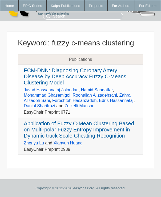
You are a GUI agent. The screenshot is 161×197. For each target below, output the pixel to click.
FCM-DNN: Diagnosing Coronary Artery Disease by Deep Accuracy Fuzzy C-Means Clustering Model (75, 76)
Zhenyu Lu (34, 143)
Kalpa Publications (65, 6)
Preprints (96, 6)
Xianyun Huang (68, 143)
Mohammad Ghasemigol (47, 95)
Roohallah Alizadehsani (95, 95)
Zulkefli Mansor (79, 106)
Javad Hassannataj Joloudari (51, 90)
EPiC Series (32, 6)
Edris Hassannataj (116, 100)
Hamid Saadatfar (97, 90)
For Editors (147, 6)
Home (9, 6)
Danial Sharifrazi (39, 106)
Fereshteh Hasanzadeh (74, 100)
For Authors (121, 6)
